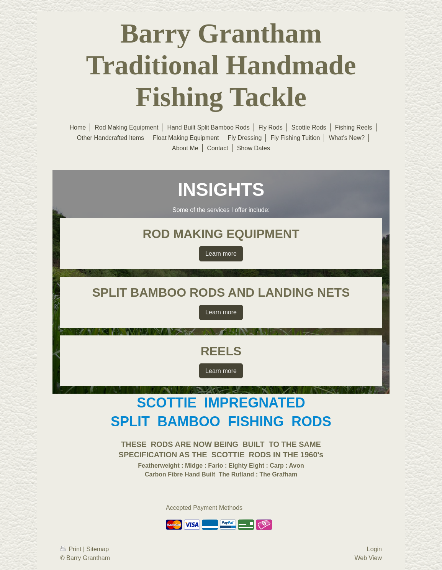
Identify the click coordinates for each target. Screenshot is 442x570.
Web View (368, 558)
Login (374, 549)
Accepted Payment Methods (204, 507)
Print (71, 549)
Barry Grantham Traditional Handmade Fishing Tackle (221, 65)
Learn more (221, 253)
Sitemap (97, 549)
